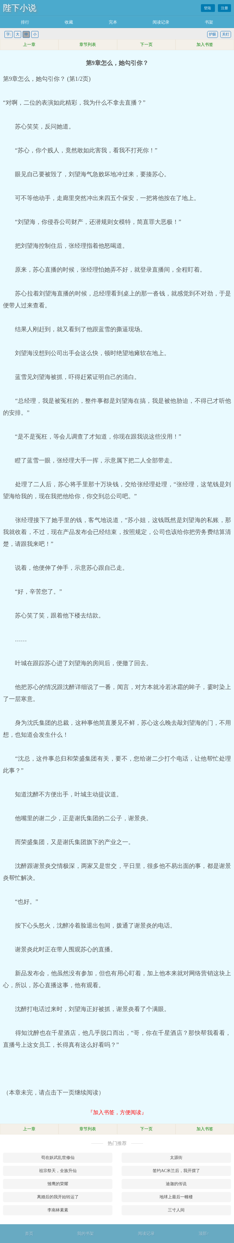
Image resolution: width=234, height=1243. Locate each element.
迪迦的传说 (176, 1184)
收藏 (69, 22)
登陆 (208, 8)
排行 (25, 22)
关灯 (225, 34)
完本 (113, 22)
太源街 (176, 1157)
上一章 (29, 44)
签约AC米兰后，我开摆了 (176, 1170)
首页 (29, 1233)
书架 (209, 22)
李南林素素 (57, 1210)
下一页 (146, 44)
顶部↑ (204, 1233)
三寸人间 (176, 1210)
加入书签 (204, 44)
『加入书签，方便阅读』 (117, 1112)
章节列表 (87, 44)
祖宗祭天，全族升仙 (58, 1170)
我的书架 (85, 1233)
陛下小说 (19, 8)
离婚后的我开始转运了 (58, 1197)
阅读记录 (161, 22)
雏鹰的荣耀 (57, 1184)
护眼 (212, 34)
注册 (224, 8)
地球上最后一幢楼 (176, 1197)
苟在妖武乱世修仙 (58, 1157)
